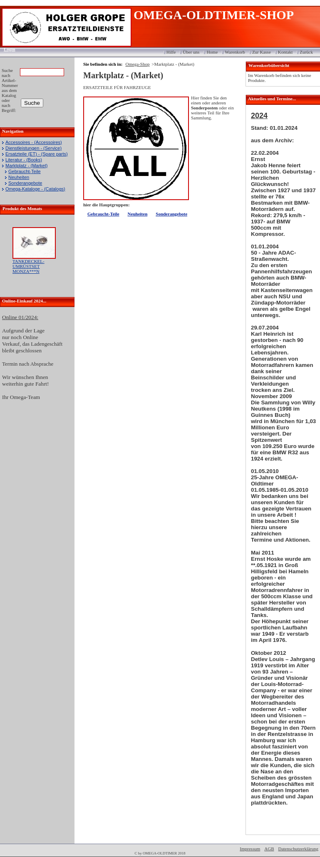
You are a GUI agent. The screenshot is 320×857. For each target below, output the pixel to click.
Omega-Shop (137, 64)
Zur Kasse (261, 52)
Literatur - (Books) (23, 159)
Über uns (191, 52)
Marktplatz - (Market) (26, 165)
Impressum (250, 848)
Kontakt (285, 52)
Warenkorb (235, 52)
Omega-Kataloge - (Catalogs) (35, 188)
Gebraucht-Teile (24, 171)
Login (7, 49)
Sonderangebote (25, 183)
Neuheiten (18, 177)
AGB (269, 848)
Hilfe (171, 52)
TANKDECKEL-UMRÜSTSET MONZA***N (28, 266)
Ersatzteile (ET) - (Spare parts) (36, 153)
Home (212, 52)
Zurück (306, 52)
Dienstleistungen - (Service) (33, 148)
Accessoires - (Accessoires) (33, 142)
